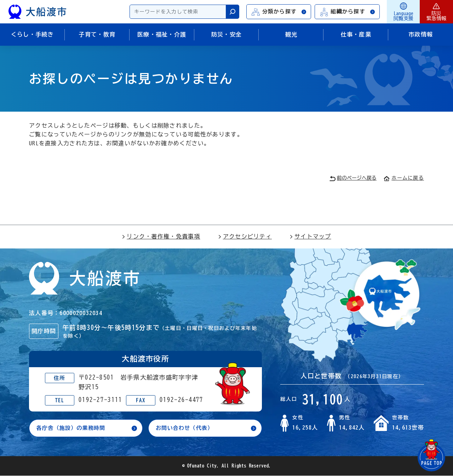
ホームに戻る (404, 177)
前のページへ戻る (353, 178)
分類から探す (279, 12)
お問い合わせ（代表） (186, 428)
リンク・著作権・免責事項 (161, 236)
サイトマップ (310, 236)
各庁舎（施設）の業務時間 (73, 428)
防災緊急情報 (436, 11)
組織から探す (347, 12)
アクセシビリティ (245, 236)
